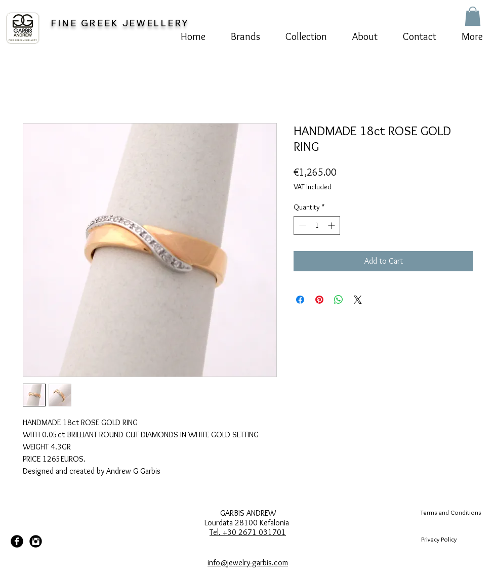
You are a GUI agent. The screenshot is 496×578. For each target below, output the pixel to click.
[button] (473, 16)
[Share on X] (358, 300)
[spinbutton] (317, 225)
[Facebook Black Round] (17, 541)
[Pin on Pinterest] (319, 300)
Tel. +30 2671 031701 (248, 532)
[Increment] (332, 225)
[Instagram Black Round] (35, 541)
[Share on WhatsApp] (339, 300)
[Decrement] (301, 225)
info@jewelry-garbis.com (248, 562)
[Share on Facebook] (300, 300)
